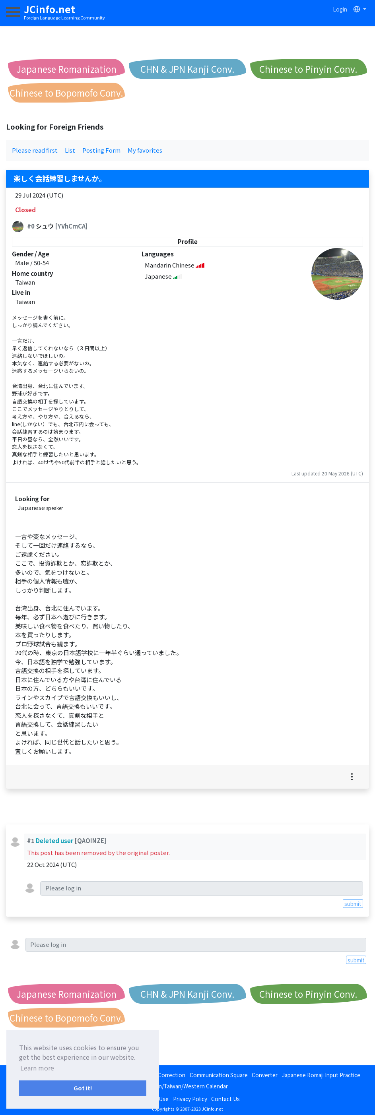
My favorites (145, 150)
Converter (265, 1075)
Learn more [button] (37, 1067)
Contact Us (225, 1099)
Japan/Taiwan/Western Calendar (187, 1086)
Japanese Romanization (66, 68)
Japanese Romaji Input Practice (321, 1075)
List (70, 150)
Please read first (35, 150)
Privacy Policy (190, 1099)
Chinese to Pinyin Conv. (308, 68)
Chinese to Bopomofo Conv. (66, 92)
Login (340, 9)
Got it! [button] (83, 1088)
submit (352, 904)
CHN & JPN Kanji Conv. (187, 68)
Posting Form (101, 150)
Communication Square (219, 1075)
